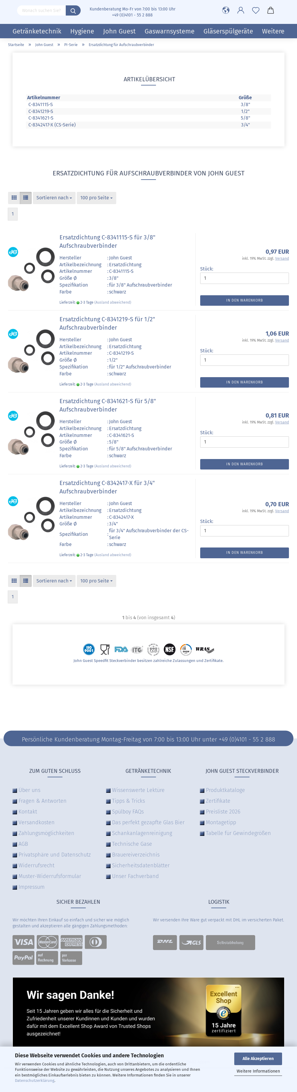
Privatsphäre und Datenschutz (55, 854)
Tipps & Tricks (128, 801)
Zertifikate (218, 801)
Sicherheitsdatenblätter (141, 865)
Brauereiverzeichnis (136, 854)
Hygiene (82, 31)
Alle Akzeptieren (258, 1058)
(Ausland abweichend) (112, 302)
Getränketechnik (37, 31)
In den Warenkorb (244, 300)
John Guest (119, 31)
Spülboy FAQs (128, 811)
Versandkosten (37, 822)
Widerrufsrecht (36, 865)
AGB (23, 844)
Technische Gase (132, 844)
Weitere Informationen (258, 1071)
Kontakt (28, 811)
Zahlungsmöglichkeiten (46, 833)
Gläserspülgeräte (228, 31)
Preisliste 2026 (223, 811)
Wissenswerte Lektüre (138, 790)
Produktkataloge (225, 790)
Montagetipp (221, 822)
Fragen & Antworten (43, 801)
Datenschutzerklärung (34, 1080)
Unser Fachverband (135, 876)
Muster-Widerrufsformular (50, 876)
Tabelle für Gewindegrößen (238, 833)
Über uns (29, 790)
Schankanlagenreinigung (142, 833)
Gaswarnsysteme (170, 31)
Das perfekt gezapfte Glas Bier (148, 822)
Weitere (273, 31)
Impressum (32, 887)
